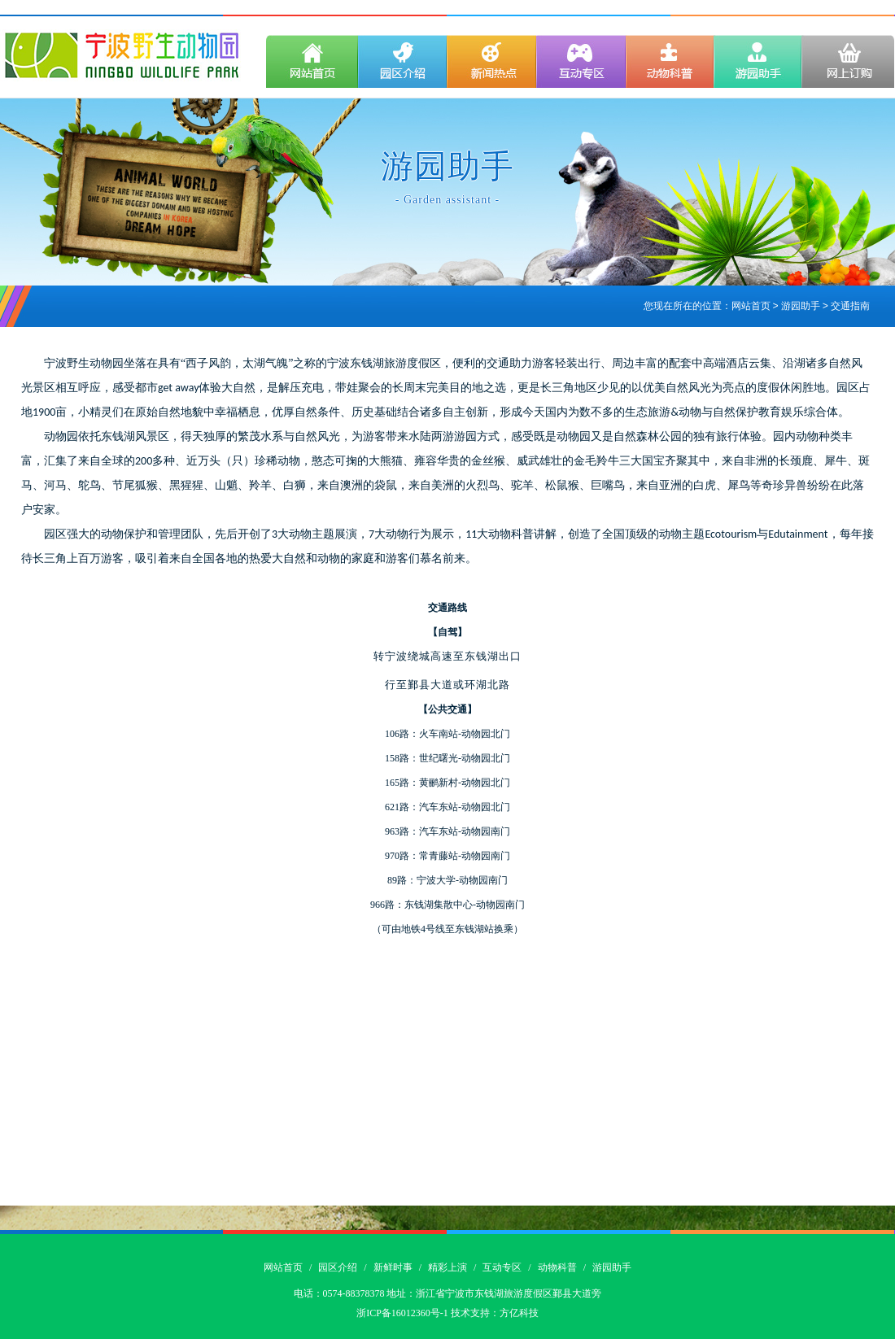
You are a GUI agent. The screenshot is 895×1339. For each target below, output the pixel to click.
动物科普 (557, 1267)
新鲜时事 (393, 1267)
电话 (303, 1293)
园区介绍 (337, 1267)
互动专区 (502, 1267)
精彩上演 (447, 1267)
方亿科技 (519, 1313)
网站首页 (751, 306)
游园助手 (611, 1267)
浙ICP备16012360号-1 (402, 1313)
